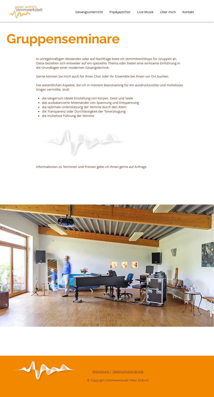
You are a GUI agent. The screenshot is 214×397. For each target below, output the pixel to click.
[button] (89, 11)
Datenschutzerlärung (127, 371)
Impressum (101, 371)
